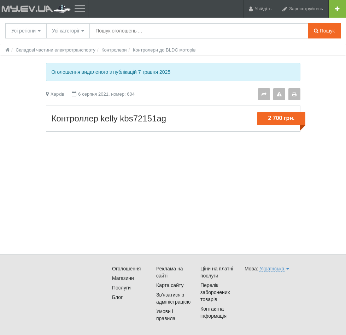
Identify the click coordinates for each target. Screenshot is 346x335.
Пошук (324, 31)
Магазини (123, 278)
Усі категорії (68, 31)
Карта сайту (170, 285)
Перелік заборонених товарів (215, 292)
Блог (117, 297)
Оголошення (126, 268)
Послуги (121, 288)
